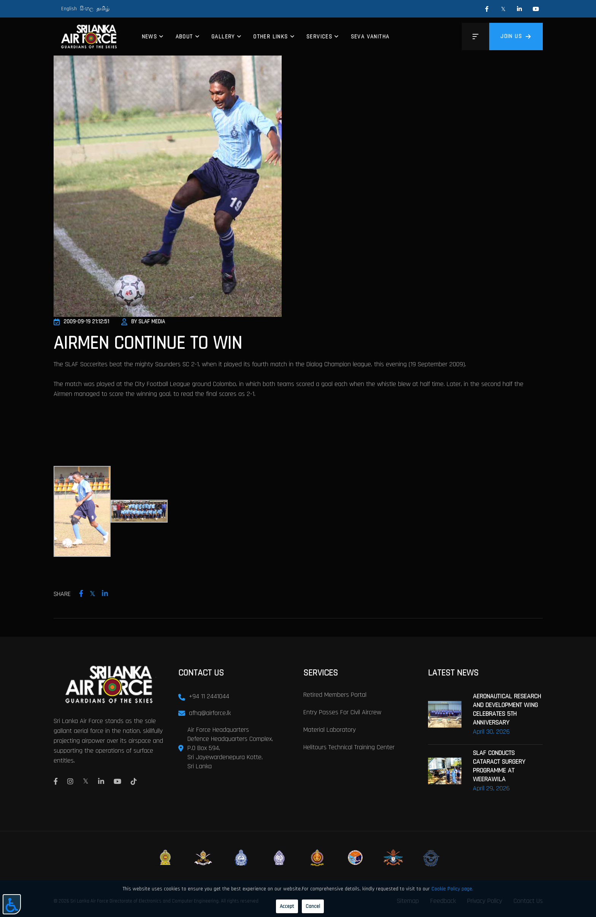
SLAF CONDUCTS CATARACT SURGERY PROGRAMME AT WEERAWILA (499, 765)
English (69, 8)
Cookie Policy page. (452, 888)
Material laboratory (329, 729)
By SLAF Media (143, 321)
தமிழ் (103, 8)
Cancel (313, 906)
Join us (516, 36)
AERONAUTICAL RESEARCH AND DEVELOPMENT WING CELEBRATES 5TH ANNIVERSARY (507, 708)
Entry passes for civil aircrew (342, 711)
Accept (287, 906)
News (149, 36)
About (184, 36)
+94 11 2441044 (209, 695)
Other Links (270, 36)
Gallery (223, 36)
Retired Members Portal (334, 694)
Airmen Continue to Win (148, 343)
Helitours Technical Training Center (349, 746)
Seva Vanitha (370, 36)
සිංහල (87, 8)
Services (319, 36)
